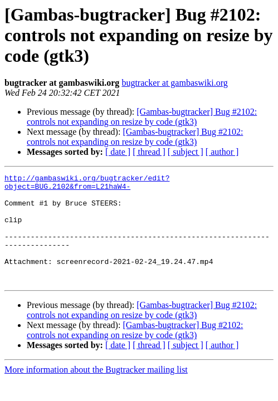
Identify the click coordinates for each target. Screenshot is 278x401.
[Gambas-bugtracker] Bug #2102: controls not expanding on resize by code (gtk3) (142, 116)
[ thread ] (149, 152)
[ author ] (222, 152)
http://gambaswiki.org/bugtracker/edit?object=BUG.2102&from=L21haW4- (86, 184)
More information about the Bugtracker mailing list (96, 391)
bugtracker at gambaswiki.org (174, 82)
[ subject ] (185, 152)
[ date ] (117, 152)
